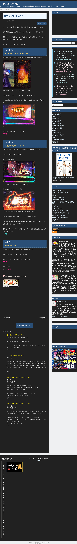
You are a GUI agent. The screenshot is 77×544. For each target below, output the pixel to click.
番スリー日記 (56, 130)
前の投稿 (42, 318)
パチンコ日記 (56, 116)
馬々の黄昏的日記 (58, 199)
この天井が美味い (58, 139)
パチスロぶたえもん (58, 215)
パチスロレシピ (9, 3)
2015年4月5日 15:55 (23, 377)
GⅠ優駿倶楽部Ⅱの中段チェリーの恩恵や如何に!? (67, 276)
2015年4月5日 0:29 (19, 335)
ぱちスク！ (56, 220)
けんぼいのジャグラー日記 (61, 213)
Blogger (38, 460)
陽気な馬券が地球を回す (60, 217)
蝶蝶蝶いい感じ (64, 241)
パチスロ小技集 (57, 128)
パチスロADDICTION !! (60, 192)
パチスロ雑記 (56, 121)
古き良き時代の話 (58, 126)
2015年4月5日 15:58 (23, 403)
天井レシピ (56, 119)
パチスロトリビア (58, 135)
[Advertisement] (25, 302)
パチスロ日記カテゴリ (24, 325)
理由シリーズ (56, 142)
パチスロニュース (58, 133)
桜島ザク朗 (10, 377)
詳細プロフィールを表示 (60, 316)
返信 (8, 350)
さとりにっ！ (56, 206)
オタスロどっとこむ (58, 208)
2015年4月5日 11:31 (18, 355)
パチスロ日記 (41, 23)
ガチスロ (55, 195)
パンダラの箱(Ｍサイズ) (60, 210)
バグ (53, 137)
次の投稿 (7, 318)
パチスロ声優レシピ (58, 190)
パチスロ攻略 (56, 123)
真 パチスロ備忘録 (58, 197)
